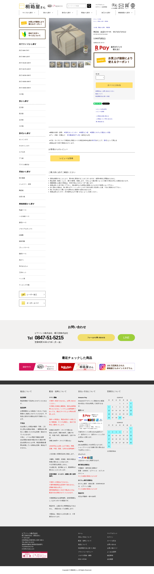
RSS (79, 559)
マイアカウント (100, 4)
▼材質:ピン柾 (83, 132)
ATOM (84, 559)
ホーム (95, 19)
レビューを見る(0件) (100, 109)
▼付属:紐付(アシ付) (72, 135)
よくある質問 (111, 552)
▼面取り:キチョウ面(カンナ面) (99, 132)
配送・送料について (84, 541)
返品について (99, 93)
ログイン (98, 7)
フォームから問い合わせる (96, 337)
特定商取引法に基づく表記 (102, 96)
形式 (105, 140)
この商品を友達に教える (101, 116)
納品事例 (110, 555)
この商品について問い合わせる (103, 119)
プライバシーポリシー (85, 552)
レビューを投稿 (99, 111)
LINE (126, 337)
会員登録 (104, 7)
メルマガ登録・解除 (84, 555)
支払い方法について (84, 537)
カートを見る (111, 541)
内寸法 (94, 140)
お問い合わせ (111, 544)
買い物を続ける (99, 121)
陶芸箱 (106, 21)
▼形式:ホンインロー (70, 132)
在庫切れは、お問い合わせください (104, 91)
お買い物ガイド (112, 548)
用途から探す (101, 21)
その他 (99, 19)
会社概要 (110, 559)
